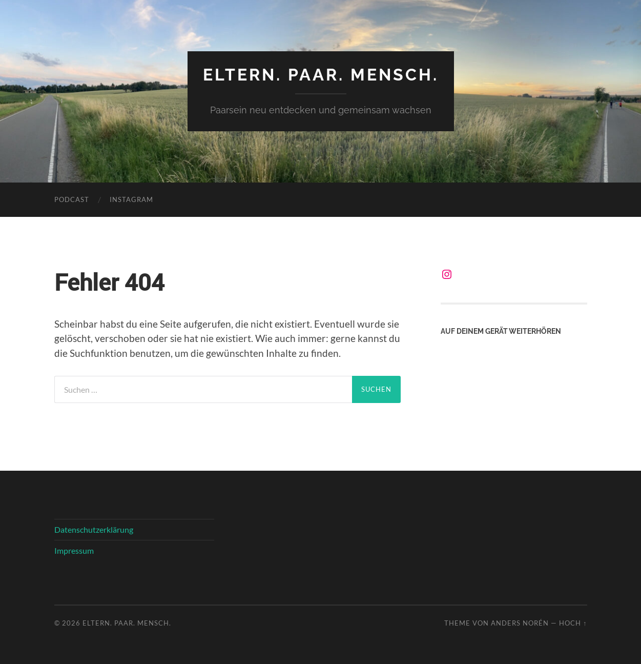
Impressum (74, 550)
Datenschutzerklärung (93, 529)
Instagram (131, 199)
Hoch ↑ (573, 623)
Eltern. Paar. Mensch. (321, 74)
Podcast (71, 199)
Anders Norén (520, 623)
